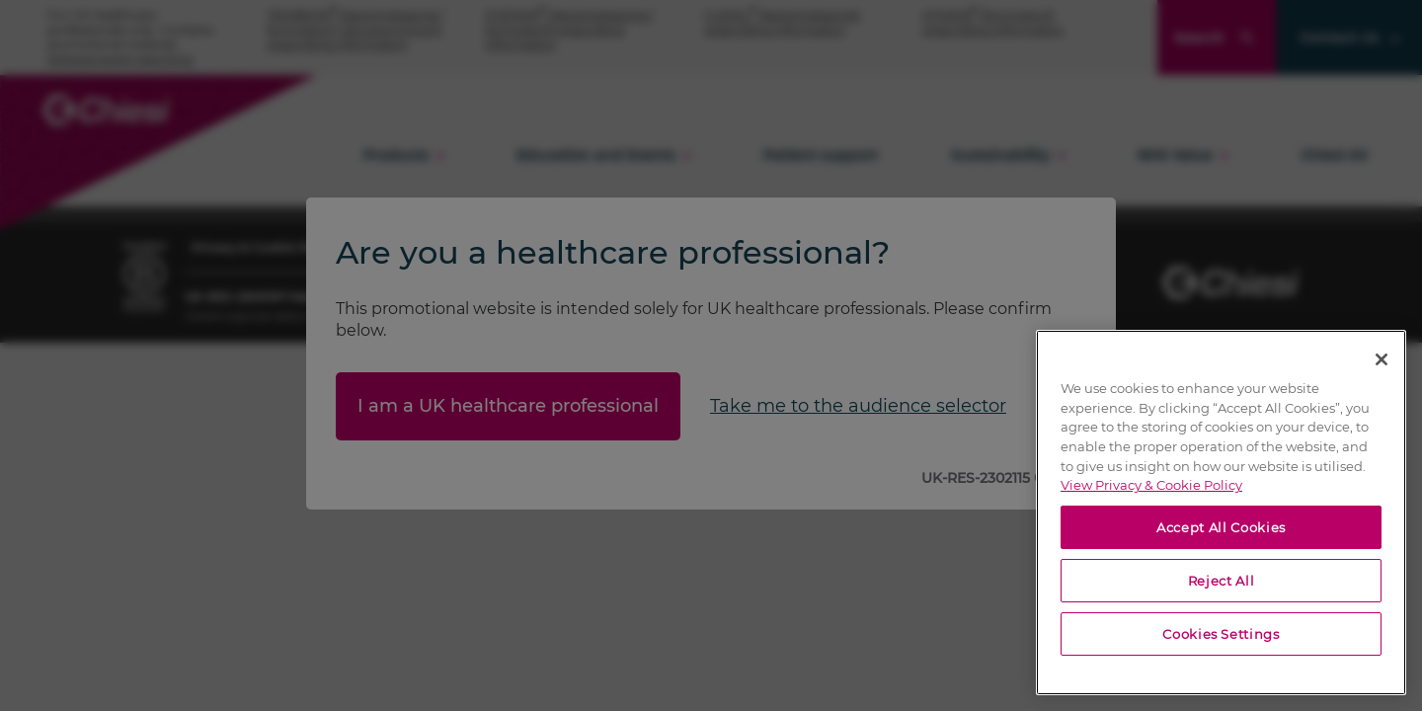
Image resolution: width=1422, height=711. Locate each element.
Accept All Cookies (1221, 527)
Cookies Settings (1221, 634)
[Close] (1381, 359)
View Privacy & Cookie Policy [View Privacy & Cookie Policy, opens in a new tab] (1151, 485)
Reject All (1221, 581)
